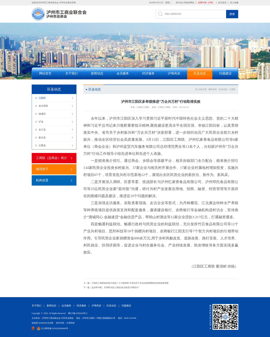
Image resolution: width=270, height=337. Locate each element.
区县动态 (223, 89)
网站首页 (213, 89)
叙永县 (42, 137)
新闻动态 (51, 305)
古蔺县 (42, 145)
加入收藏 (234, 2)
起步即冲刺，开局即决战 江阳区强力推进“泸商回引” (111, 287)
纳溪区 (42, 114)
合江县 (42, 129)
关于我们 (36, 305)
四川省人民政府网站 (185, 2)
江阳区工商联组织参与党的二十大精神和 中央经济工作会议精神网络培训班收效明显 (126, 283)
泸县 (41, 121)
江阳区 (42, 98)
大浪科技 (70, 323)
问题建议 (126, 305)
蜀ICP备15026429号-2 (77, 313)
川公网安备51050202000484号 (52, 328)
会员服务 (66, 305)
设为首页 (222, 2)
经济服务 (81, 305)
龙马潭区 (43, 106)
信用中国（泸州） (206, 2)
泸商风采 (96, 305)
